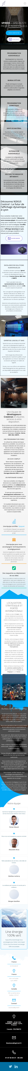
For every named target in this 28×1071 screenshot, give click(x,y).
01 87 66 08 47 (14, 966)
